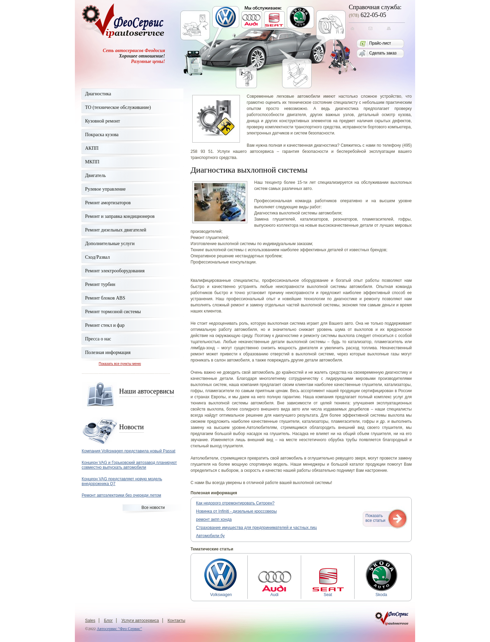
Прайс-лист (380, 43)
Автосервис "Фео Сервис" (119, 628)
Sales (90, 620)
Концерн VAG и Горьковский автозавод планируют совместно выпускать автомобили (129, 465)
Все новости (153, 507)
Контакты (176, 620)
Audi (275, 593)
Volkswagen (221, 593)
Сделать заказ (382, 53)
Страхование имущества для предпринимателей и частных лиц (256, 527)
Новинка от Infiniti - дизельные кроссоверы (236, 511)
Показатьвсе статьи (375, 518)
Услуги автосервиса (140, 620)
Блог (108, 620)
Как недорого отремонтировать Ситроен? (235, 503)
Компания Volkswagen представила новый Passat (128, 451)
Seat (328, 593)
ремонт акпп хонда (214, 519)
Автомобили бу (210, 535)
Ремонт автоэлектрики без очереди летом (121, 495)
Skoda (381, 593)
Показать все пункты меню (120, 364)
